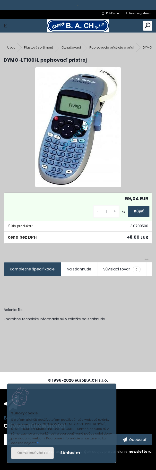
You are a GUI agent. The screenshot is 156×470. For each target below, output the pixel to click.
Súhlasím (70, 452)
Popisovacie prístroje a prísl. (111, 47)
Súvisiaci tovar (121, 269)
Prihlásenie (113, 13)
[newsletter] (134, 439)
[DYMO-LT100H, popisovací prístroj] (78, 127)
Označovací (71, 47)
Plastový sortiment (38, 47)
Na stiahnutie (79, 269)
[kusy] (106, 211)
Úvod (11, 47)
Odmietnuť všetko (32, 453)
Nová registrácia (140, 13)
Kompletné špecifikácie (32, 269)
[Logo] (78, 25)
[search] (147, 25)
